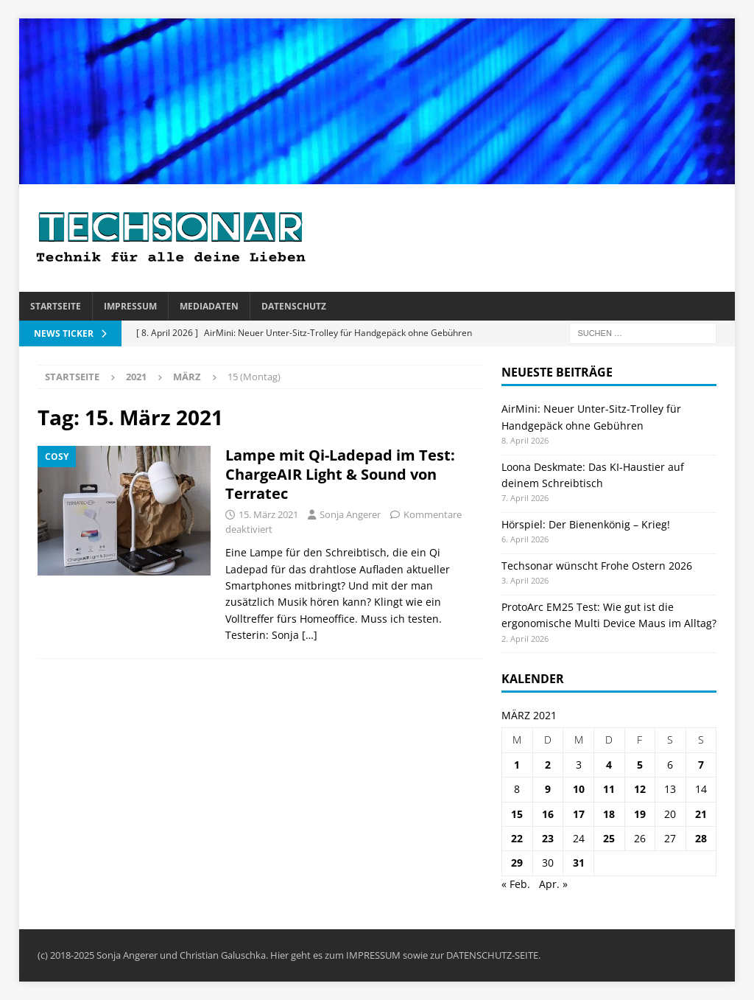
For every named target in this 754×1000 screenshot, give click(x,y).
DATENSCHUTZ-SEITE (492, 955)
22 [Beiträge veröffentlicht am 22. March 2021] (517, 838)
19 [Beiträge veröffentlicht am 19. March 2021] (640, 814)
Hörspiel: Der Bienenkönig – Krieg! (585, 524)
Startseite (55, 306)
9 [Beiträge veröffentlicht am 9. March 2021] (548, 789)
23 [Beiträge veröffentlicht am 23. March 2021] (548, 838)
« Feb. (515, 884)
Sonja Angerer (350, 514)
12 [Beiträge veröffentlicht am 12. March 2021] (640, 789)
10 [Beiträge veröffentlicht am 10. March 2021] (579, 789)
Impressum (130, 306)
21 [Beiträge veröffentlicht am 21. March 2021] (701, 814)
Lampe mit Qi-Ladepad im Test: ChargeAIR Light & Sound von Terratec (340, 474)
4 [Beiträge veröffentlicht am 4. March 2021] (609, 765)
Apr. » (553, 884)
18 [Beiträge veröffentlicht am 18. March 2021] (609, 814)
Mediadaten (209, 306)
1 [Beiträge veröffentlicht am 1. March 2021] (517, 765)
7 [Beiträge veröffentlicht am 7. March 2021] (701, 765)
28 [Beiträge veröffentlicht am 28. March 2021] (701, 838)
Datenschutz (293, 306)
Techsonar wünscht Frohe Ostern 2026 (596, 566)
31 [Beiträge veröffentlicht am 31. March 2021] (579, 863)
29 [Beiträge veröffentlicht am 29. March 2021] (517, 863)
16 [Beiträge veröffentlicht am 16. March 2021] (548, 814)
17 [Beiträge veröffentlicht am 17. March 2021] (579, 814)
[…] (309, 635)
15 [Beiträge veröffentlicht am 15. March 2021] (517, 814)
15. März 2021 (268, 514)
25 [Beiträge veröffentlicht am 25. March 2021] (609, 838)
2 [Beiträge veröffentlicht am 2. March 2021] (548, 765)
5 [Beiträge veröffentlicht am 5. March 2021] (640, 765)
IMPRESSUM (373, 955)
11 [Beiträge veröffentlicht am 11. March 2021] (609, 789)
